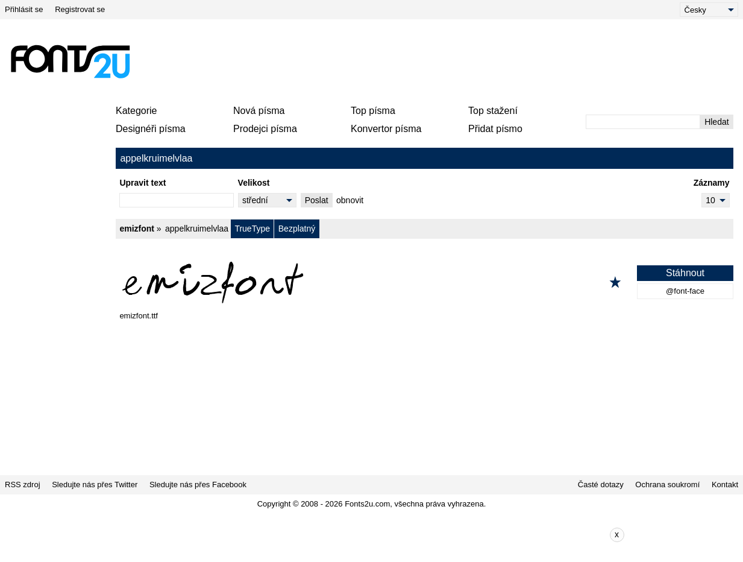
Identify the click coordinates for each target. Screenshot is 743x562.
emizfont (136, 228)
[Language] (709, 9)
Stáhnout (685, 273)
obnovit (349, 200)
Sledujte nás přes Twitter (94, 484)
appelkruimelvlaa (196, 228)
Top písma (373, 111)
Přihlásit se (24, 9)
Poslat (316, 200)
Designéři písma (151, 129)
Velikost (254, 183)
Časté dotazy (601, 484)
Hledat (716, 122)
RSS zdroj (22, 484)
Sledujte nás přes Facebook (197, 484)
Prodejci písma (265, 129)
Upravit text (142, 183)
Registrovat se (80, 9)
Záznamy (712, 183)
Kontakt (725, 484)
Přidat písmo (495, 129)
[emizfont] (424, 282)
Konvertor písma (386, 129)
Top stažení (493, 111)
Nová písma (258, 111)
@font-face (685, 290)
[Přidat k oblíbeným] (615, 282)
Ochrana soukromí (667, 484)
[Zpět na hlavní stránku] (70, 61)
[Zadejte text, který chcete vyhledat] (643, 122)
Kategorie (136, 111)
